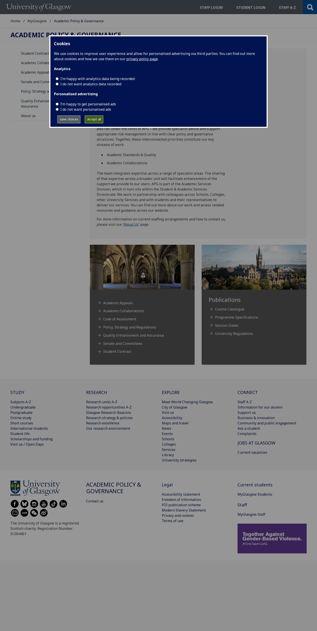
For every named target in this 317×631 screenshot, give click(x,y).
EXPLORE (171, 392)
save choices (69, 119)
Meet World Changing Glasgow (187, 402)
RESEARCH (96, 392)
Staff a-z (287, 7)
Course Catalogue (229, 309)
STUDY (17, 392)
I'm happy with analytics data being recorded (97, 78)
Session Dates (226, 325)
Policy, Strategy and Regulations (47, 91)
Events (167, 433)
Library (168, 454)
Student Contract (35, 53)
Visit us (168, 412)
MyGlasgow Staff (251, 514)
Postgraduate (21, 412)
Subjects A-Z (20, 402)
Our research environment (108, 428)
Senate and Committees (40, 81)
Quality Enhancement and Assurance (133, 335)
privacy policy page (142, 58)
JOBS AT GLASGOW (256, 443)
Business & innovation (256, 417)
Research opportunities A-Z (109, 407)
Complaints (247, 433)
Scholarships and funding (31, 439)
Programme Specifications (236, 317)
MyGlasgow (37, 21)
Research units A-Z (101, 402)
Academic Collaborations (41, 62)
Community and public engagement (267, 423)
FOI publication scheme (181, 504)
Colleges (169, 444)
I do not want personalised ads (85, 109)
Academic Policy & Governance (66, 35)
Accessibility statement (181, 494)
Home (15, 21)
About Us (131, 224)
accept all (94, 119)
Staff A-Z (245, 402)
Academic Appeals (36, 72)
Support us (247, 412)
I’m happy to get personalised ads (88, 104)
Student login (250, 7)
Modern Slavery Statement (184, 510)
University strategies (179, 460)
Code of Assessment (119, 319)
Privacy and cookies (178, 515)
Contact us (94, 501)
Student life (20, 433)
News (166, 428)
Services (168, 449)
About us (28, 115)
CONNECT (248, 392)
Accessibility (172, 417)
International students (29, 428)
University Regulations (234, 333)
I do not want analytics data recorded (90, 84)
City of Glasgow (174, 407)
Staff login (211, 7)
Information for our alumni (260, 407)
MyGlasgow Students (255, 494)
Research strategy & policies (109, 417)
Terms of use (172, 520)
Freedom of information (181, 499)
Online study (20, 417)
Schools (168, 439)
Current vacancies (252, 452)
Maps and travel (175, 423)
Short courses (21, 423)
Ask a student (249, 428)
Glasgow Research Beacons (108, 412)
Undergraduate (23, 407)
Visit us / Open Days (27, 444)
